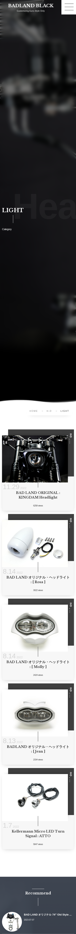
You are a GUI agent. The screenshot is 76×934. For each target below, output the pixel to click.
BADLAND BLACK (31, 6)
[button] (68, 7)
